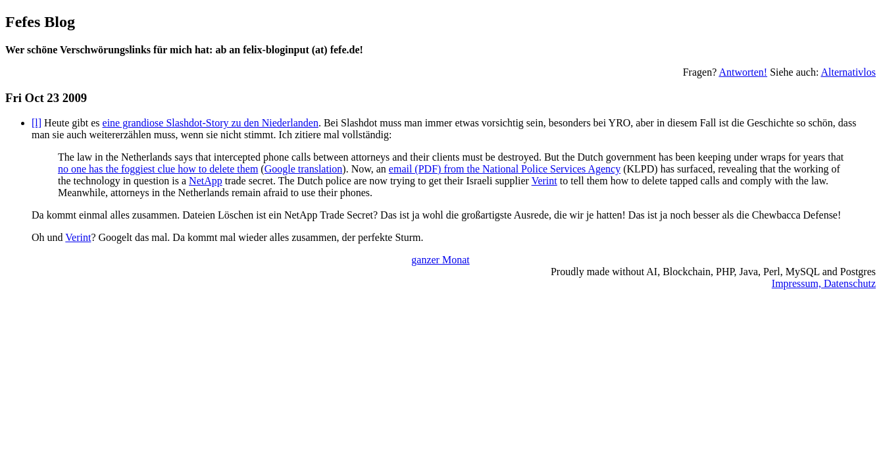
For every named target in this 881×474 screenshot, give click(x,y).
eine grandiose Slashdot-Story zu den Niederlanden (210, 122)
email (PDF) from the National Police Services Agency (504, 168)
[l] (36, 122)
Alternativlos (848, 72)
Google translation (303, 168)
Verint (544, 180)
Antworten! (742, 72)
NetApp (205, 180)
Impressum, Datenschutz (824, 283)
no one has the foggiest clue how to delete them (158, 168)
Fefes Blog (40, 21)
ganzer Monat (440, 259)
